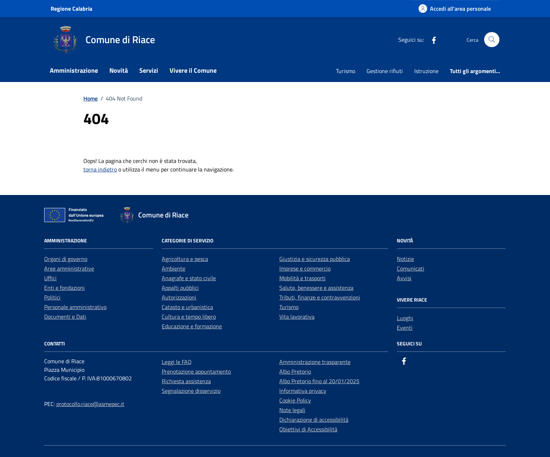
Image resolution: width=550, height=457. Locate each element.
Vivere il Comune (193, 70)
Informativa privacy (302, 390)
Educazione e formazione (192, 326)
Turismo (345, 71)
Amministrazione (74, 70)
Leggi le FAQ (177, 362)
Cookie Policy (295, 400)
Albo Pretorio (295, 371)
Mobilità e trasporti (302, 278)
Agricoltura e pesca (185, 259)
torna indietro (100, 169)
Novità (118, 70)
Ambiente (173, 268)
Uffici (50, 278)
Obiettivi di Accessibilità (308, 429)
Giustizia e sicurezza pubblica (314, 259)
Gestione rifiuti (385, 71)
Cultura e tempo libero (189, 316)
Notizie (405, 259)
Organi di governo (65, 259)
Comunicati (410, 268)
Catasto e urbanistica (187, 307)
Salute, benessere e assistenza (316, 287)
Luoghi (405, 318)
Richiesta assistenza (186, 381)
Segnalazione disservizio (191, 390)
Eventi (404, 327)
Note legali (292, 410)
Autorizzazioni (179, 297)
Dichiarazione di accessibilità (313, 419)
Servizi (148, 70)
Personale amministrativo (75, 307)
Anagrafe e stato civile (189, 278)
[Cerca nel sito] (491, 39)
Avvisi (404, 278)
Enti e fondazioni (64, 287)
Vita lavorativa (297, 316)
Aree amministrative (69, 268)
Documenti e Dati (65, 316)
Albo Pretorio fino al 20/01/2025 (319, 381)
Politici (52, 297)
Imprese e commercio (305, 268)
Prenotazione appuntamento (196, 371)
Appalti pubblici (180, 287)
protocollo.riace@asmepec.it (90, 404)
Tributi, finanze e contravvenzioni (319, 297)
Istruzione (426, 71)
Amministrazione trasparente (315, 362)
